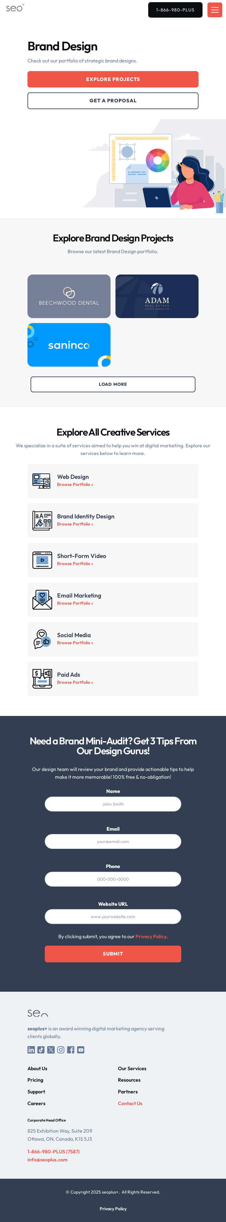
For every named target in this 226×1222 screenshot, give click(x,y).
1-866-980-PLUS (175, 10)
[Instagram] (61, 1049)
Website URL (113, 904)
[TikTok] (41, 1049)
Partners (128, 1091)
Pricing (35, 1080)
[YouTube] (80, 1049)
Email (113, 829)
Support (36, 1091)
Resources (129, 1080)
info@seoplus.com (47, 1159)
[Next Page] (113, 384)
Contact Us (130, 1103)
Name (113, 791)
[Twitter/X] (51, 1049)
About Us (37, 1068)
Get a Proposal (113, 100)
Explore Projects (113, 79)
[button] (213, 9)
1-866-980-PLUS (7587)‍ (53, 1151)
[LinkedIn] (31, 1049)
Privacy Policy (151, 936)
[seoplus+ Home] (24, 9)
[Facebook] (70, 1049)
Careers (36, 1103)
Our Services (132, 1068)
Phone (113, 866)
